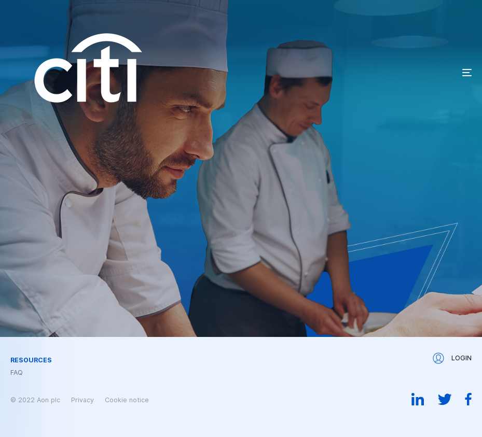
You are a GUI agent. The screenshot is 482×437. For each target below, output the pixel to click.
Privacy (82, 400)
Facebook (468, 399)
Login (452, 358)
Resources (31, 360)
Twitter (444, 399)
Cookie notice (127, 400)
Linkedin (417, 399)
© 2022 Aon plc (35, 400)
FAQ (16, 372)
